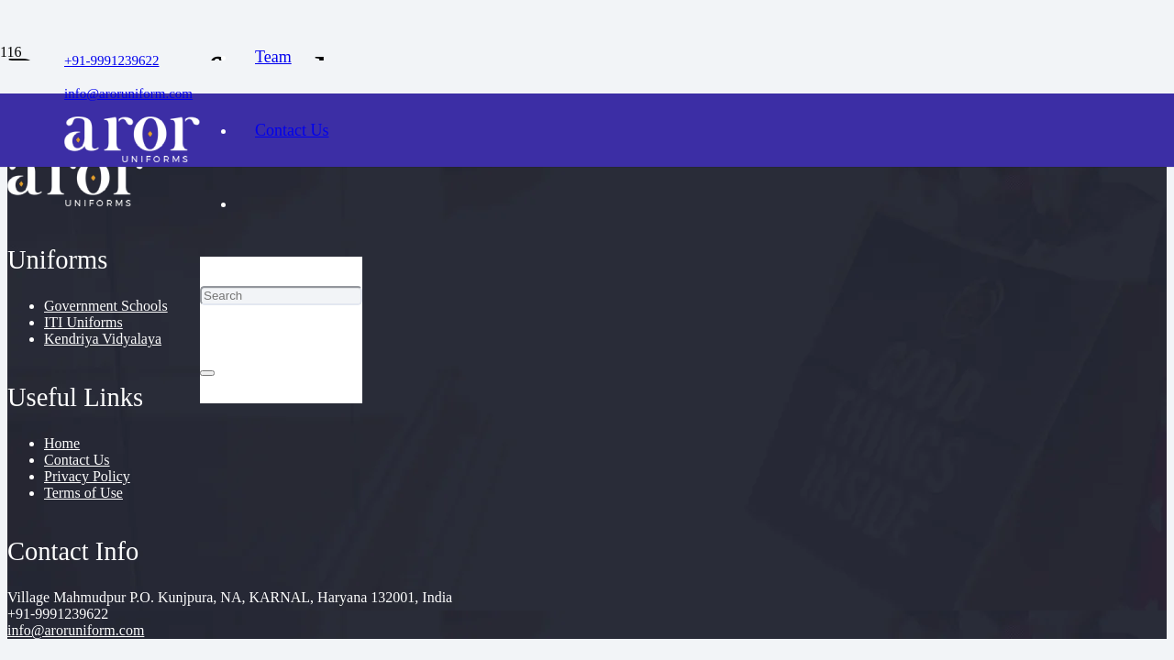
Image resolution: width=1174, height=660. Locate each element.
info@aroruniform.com (75, 630)
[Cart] (281, 440)
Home (62, 443)
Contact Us (77, 460)
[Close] (207, 373)
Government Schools (106, 306)
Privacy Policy (87, 476)
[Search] (281, 295)
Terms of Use (83, 492)
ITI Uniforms (83, 322)
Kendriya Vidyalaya (102, 338)
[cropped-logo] (132, 157)
